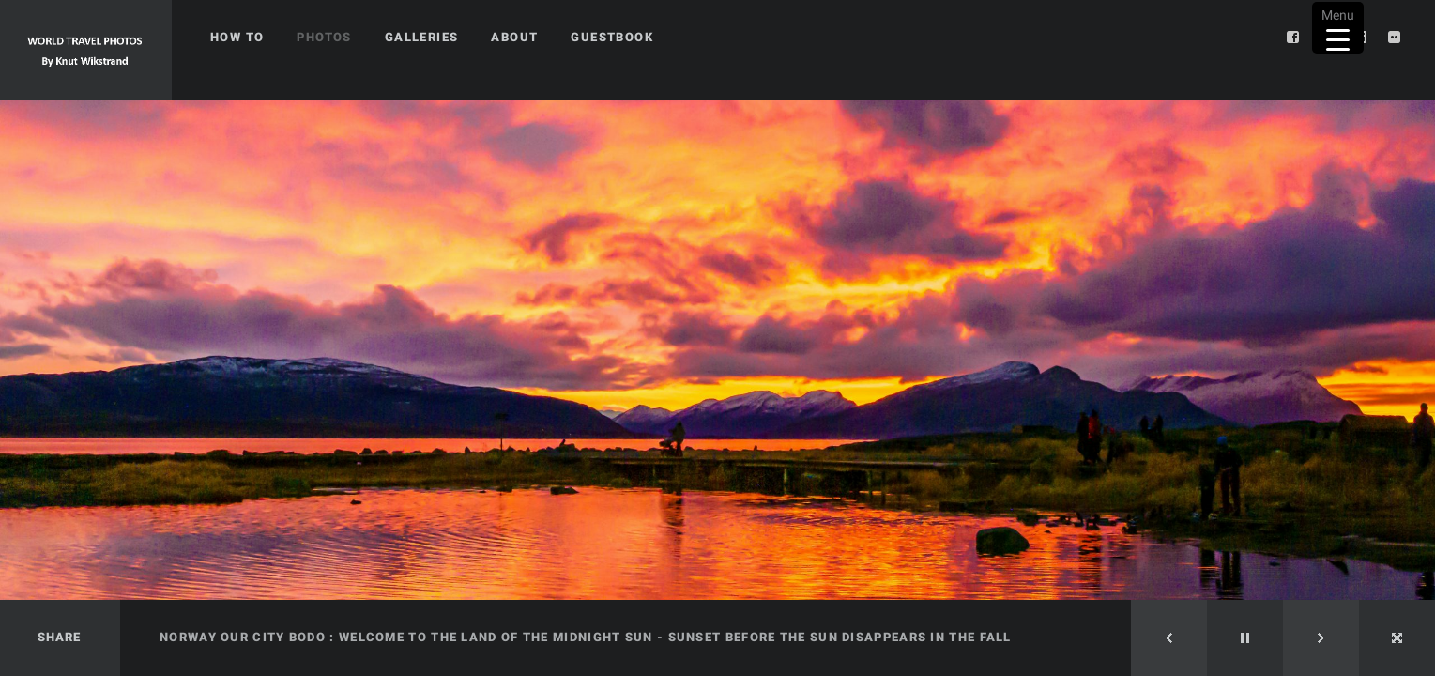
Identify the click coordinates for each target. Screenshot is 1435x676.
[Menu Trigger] (1338, 28)
